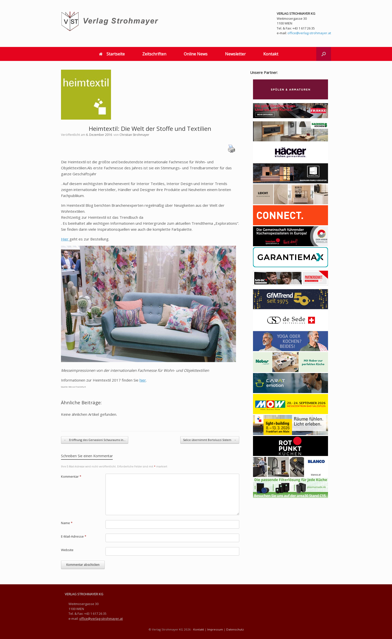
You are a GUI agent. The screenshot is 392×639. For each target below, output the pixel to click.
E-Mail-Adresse (73, 536)
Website (67, 550)
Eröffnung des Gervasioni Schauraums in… (95, 440)
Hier (65, 238)
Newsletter (235, 54)
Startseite (112, 54)
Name (66, 523)
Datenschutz (235, 629)
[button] (323, 54)
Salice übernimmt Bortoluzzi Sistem (209, 440)
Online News (196, 54)
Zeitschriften (154, 54)
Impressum (215, 629)
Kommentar (71, 476)
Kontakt (270, 54)
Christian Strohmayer (134, 135)
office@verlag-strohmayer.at (309, 33)
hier (143, 380)
